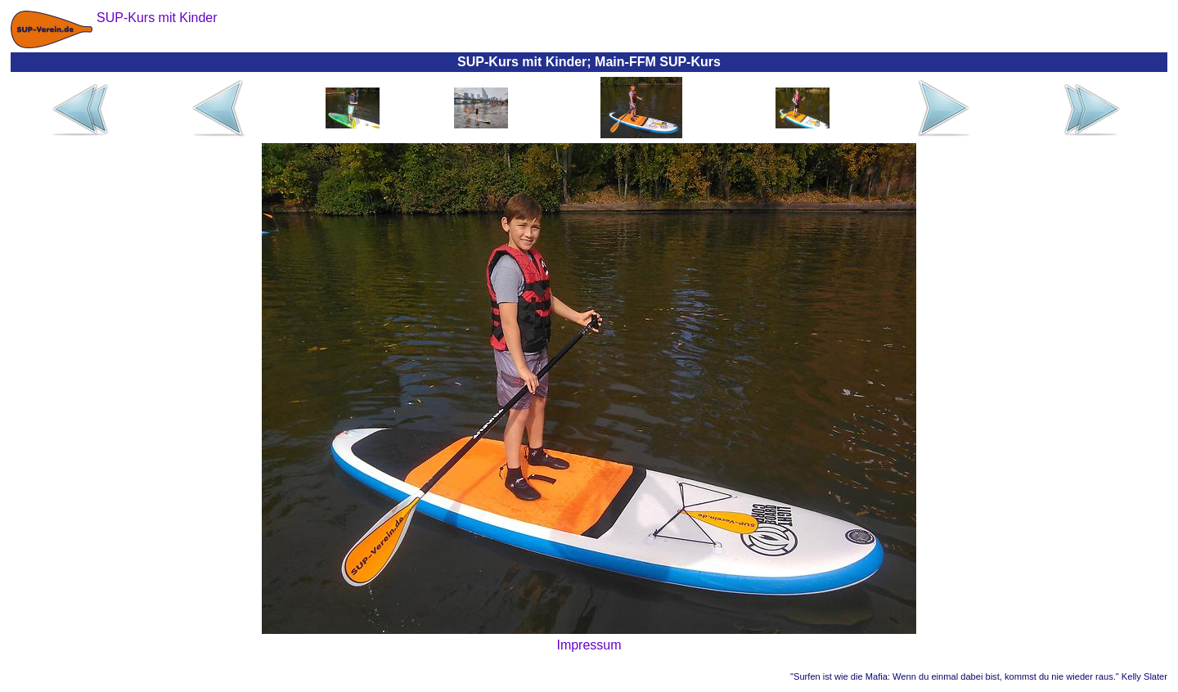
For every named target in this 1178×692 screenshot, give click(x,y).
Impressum (588, 645)
